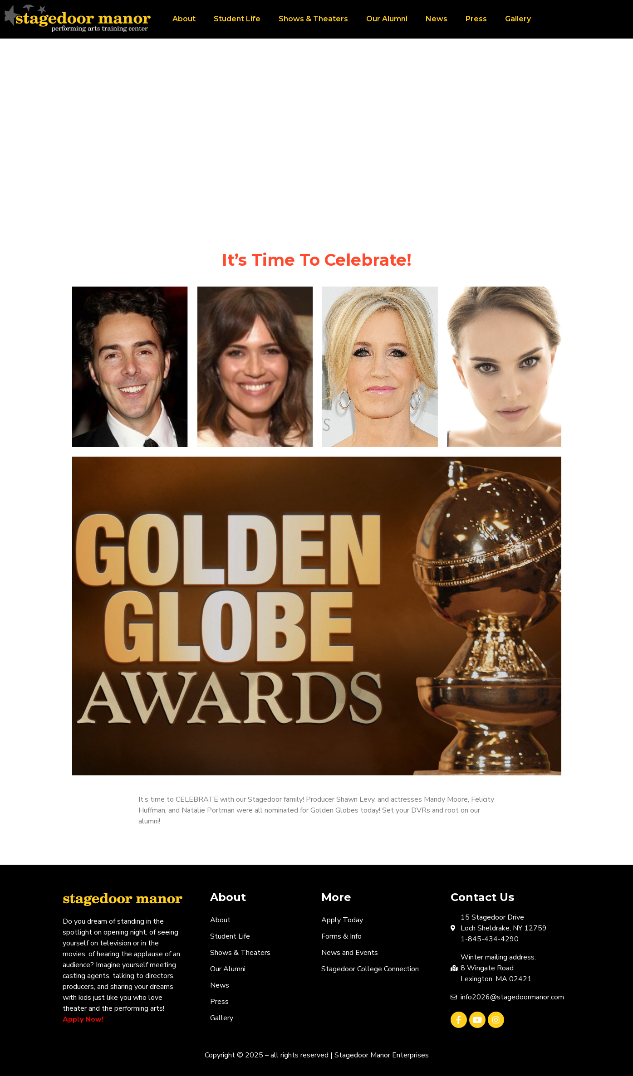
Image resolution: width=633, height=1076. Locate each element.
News (436, 19)
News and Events (349, 953)
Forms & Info (341, 936)
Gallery (518, 19)
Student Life (237, 19)
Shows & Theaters (313, 19)
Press (476, 19)
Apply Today (342, 920)
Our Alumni (386, 19)
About (184, 19)
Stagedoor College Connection (370, 969)
